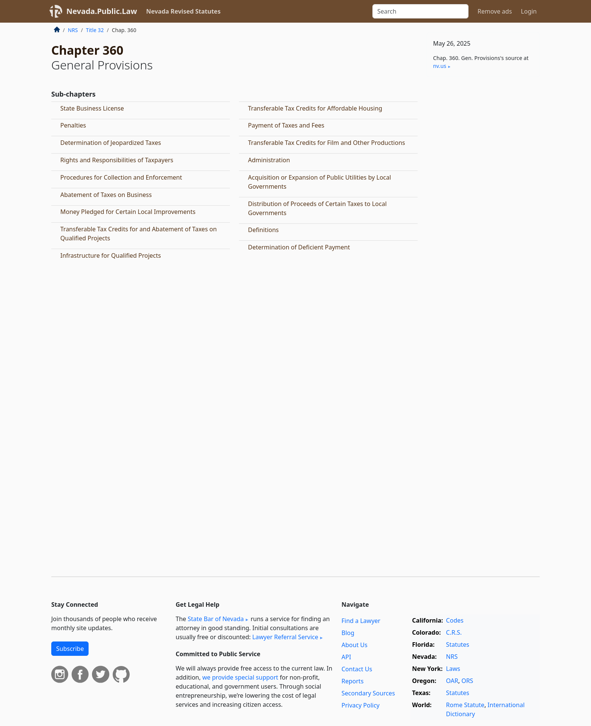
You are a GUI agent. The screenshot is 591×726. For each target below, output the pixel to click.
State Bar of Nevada (216, 619)
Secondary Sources (368, 693)
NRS (73, 30)
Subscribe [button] (70, 648)
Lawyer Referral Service (285, 637)
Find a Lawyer (360, 621)
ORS (467, 681)
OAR (452, 681)
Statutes (457, 644)
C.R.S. (454, 632)
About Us (354, 645)
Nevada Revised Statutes (183, 11)
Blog (347, 633)
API (346, 657)
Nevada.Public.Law (101, 11)
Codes (454, 620)
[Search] (420, 11)
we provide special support (240, 677)
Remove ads (495, 11)
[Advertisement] (483, 201)
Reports (352, 681)
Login (529, 11)
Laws (453, 668)
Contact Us (356, 669)
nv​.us (439, 65)
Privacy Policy (360, 705)
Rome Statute (465, 705)
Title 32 (95, 30)
